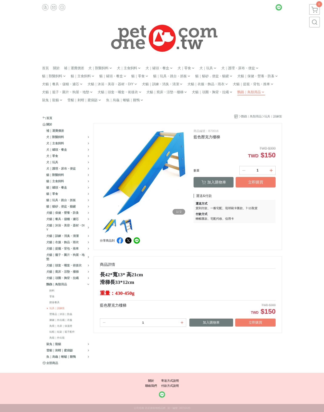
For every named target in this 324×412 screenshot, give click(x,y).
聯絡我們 (151, 385)
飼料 (51, 290)
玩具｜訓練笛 (57, 308)
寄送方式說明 (170, 380)
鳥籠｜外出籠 (57, 337)
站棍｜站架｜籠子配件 (62, 331)
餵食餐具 (54, 302)
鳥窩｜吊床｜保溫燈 (60, 325)
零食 (51, 296)
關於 (151, 380)
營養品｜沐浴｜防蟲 (60, 314)
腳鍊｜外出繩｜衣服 (60, 320)
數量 (196, 170)
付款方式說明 (170, 385)
